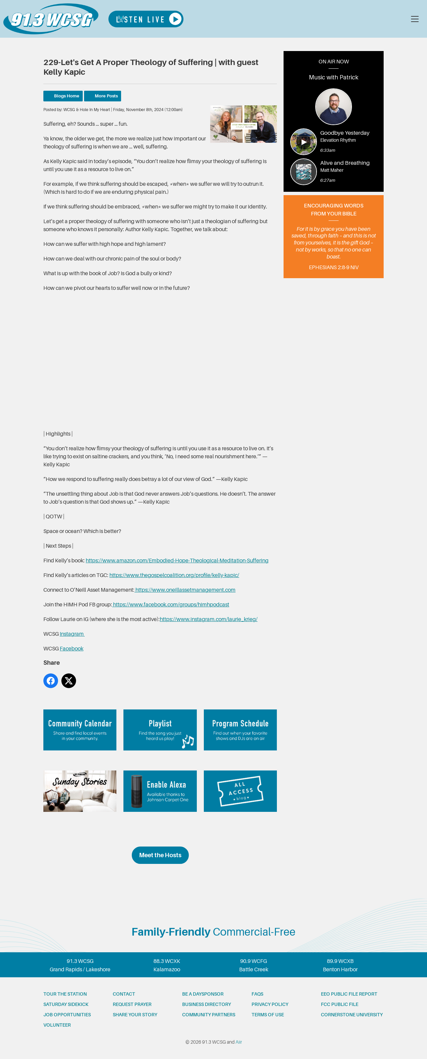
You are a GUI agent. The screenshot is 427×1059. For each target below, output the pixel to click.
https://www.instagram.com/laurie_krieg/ (209, 619)
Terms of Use (268, 1014)
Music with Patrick (333, 77)
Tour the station (65, 994)
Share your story (135, 1014)
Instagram (72, 634)
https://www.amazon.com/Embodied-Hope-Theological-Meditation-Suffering (177, 561)
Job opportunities (67, 1014)
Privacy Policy (270, 1004)
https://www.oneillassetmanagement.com (185, 590)
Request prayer (132, 1004)
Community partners (208, 1014)
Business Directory (206, 1004)
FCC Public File (339, 1004)
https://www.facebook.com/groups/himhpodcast (170, 605)
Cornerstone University (352, 1014)
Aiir (239, 1042)
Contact (124, 994)
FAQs (257, 994)
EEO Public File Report (349, 994)
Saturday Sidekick (65, 1004)
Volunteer (57, 1025)
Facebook (71, 649)
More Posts (106, 95)
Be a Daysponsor (203, 994)
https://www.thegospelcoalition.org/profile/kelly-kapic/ (174, 575)
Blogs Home (66, 95)
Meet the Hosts (160, 855)
